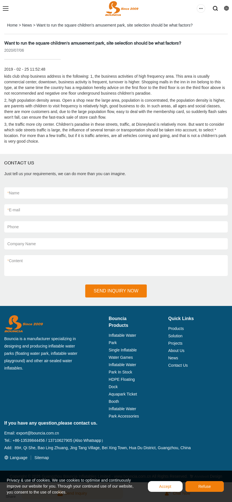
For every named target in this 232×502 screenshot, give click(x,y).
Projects (175, 343)
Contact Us (178, 365)
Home (12, 25)
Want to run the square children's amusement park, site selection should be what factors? (114, 25)
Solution (175, 336)
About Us (176, 350)
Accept (165, 486)
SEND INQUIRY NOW (116, 290)
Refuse (204, 486)
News (27, 25)
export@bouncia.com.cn (37, 433)
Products (176, 328)
